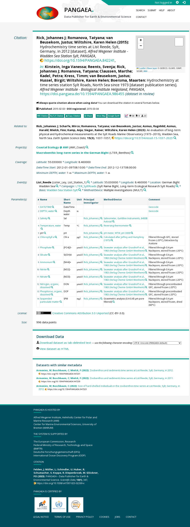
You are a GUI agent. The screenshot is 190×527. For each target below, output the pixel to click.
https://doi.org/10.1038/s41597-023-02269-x (60, 483)
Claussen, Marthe (116, 71)
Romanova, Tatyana (86, 37)
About (171, 10)
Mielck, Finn (58, 130)
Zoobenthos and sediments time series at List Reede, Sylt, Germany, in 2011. (104, 378)
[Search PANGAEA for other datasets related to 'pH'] (45, 233)
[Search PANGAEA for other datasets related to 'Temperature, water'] (42, 229)
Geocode (153, 207)
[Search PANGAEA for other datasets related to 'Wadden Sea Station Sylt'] (79, 190)
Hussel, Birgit (52, 80)
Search (140, 10)
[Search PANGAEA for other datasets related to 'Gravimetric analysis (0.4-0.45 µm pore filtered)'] (113, 302)
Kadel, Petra (51, 75)
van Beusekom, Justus (109, 75)
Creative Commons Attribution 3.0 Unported (80, 313)
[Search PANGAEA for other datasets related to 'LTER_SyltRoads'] (177, 186)
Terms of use (62, 516)
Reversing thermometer (116, 225)
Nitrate (43, 276)
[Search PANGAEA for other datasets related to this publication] (174, 138)
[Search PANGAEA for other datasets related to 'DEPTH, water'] (56, 211)
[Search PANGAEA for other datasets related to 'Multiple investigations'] (144, 190)
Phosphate (45, 247)
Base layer (152, 68)
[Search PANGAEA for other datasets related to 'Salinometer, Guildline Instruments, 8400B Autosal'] (113, 221)
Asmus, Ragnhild (154, 126)
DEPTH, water (47, 211)
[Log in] (184, 2)
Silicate (43, 254)
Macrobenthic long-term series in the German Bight (72, 152)
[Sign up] (177, 2)
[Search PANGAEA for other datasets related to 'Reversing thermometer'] (130, 225)
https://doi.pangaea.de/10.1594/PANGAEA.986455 (82, 93)
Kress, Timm (76, 75)
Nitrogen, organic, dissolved (49, 286)
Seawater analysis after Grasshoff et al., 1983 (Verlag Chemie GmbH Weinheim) (124, 249)
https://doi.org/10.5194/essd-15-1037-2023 (144, 138)
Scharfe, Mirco (70, 126)
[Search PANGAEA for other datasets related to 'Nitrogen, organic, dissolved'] (52, 287)
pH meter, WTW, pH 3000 (117, 233)
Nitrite (43, 269)
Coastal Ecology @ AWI (52, 147)
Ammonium (46, 262)
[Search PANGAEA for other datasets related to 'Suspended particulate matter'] (61, 302)
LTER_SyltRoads (86, 186)
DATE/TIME (45, 207)
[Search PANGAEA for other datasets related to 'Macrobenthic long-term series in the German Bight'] (132, 152)
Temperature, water (50, 225)
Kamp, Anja (75, 130)
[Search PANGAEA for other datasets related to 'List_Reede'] (88, 182)
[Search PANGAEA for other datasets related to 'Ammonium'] (54, 262)
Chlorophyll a (47, 237)
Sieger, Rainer (93, 130)
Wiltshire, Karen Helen (95, 42)
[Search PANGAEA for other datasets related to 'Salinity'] (49, 218)
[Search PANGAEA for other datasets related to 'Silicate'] (49, 255)
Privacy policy (85, 516)
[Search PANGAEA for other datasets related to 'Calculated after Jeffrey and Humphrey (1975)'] (112, 240)
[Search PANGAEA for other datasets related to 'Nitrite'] (48, 269)
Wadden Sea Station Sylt (62, 190)
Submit (152, 10)
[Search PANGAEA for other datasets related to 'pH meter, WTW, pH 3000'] (132, 233)
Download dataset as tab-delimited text (65, 342)
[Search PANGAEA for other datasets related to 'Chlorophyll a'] (56, 237)
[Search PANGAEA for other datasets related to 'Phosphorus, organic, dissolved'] (52, 294)
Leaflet (141, 68)
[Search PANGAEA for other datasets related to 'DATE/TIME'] (53, 207)
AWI (145, 71)
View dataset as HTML (54, 349)
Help (162, 10)
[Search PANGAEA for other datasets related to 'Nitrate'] (49, 276)
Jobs (117, 516)
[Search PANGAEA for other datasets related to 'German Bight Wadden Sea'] (57, 186)
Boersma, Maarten (128, 80)
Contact (141, 17)
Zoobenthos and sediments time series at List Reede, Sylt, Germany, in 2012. (104, 370)
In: (42, 66)
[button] (140, 40)
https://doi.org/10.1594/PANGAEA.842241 (79, 60)
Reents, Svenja (101, 66)
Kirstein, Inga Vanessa (65, 66)
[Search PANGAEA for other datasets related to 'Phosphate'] (53, 247)
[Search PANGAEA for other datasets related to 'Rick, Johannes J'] (101, 218)
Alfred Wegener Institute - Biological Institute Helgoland (83, 89)
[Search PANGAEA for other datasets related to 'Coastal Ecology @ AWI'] (87, 147)
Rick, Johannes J (51, 37)
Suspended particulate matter (49, 300)
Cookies (104, 516)
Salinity (43, 218)
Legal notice (41, 516)
